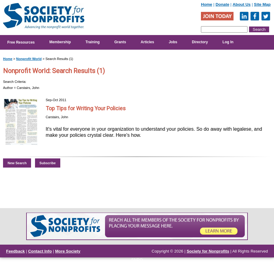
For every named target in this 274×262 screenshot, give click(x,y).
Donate (222, 4)
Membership (60, 42)
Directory (200, 42)
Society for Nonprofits (208, 251)
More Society (67, 251)
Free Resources (21, 42)
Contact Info (40, 251)
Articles (147, 42)
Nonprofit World (29, 59)
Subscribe (48, 163)
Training (93, 42)
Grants (120, 42)
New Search (17, 163)
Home (206, 4)
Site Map (262, 4)
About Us (242, 4)
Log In (228, 42)
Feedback (15, 251)
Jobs (173, 42)
